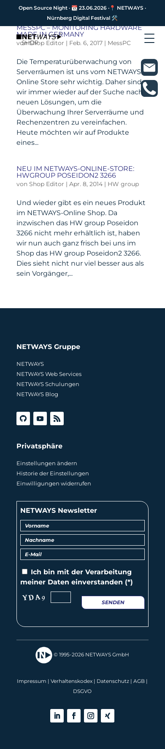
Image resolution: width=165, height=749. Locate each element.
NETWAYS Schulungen (47, 384)
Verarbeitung (108, 572)
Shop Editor (46, 184)
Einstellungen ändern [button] (46, 463)
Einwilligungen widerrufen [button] (53, 483)
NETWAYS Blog (37, 394)
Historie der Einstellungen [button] (52, 473)
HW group (123, 184)
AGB (139, 681)
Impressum (31, 681)
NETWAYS (30, 363)
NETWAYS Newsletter (58, 510)
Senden (113, 602)
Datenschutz (113, 681)
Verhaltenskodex (71, 681)
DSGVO (82, 691)
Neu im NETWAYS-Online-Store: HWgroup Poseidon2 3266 (75, 172)
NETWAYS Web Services (48, 374)
